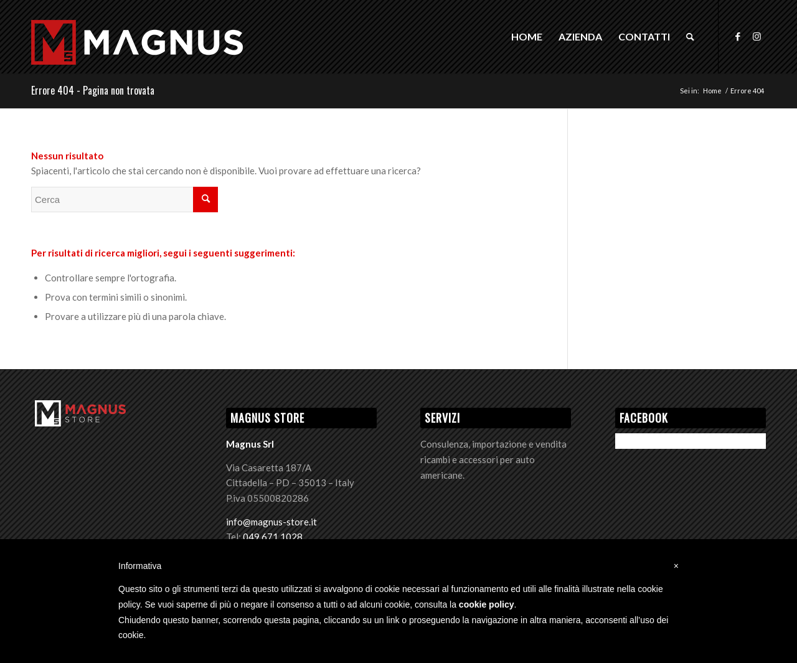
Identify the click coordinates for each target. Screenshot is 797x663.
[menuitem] (526, 36)
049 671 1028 (273, 536)
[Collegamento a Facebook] (738, 36)
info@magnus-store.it (271, 521)
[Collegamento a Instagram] (756, 36)
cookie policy (486, 604)
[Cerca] (690, 36)
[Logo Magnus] (137, 56)
